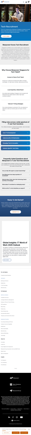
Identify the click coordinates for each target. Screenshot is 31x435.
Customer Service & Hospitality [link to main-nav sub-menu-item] (6, 324)
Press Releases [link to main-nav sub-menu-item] (3, 364)
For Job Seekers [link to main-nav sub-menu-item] (4, 362)
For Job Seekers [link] (4, 272)
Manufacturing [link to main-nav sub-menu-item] (3, 287)
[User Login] (26, 2)
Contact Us (15, 211)
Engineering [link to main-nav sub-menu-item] (3, 283)
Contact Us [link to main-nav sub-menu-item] (3, 344)
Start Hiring (6, 36)
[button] (29, 2)
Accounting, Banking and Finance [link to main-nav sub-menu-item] (7, 321)
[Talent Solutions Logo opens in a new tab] (15, 384)
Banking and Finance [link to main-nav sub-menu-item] (4, 280)
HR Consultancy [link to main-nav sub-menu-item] (4, 304)
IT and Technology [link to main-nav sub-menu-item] (4, 285)
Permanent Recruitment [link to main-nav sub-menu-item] (5, 313)
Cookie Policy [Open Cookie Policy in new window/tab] (19, 408)
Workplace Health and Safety (16, 410)
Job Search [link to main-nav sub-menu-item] (3, 278)
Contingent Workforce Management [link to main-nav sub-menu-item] (7, 299)
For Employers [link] (4, 291)
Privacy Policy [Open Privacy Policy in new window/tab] (13, 408)
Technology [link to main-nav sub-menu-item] (3, 335)
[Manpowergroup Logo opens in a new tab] (15, 391)
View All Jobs (26, 408)
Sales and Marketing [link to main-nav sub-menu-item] (4, 333)
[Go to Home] (5, 2)
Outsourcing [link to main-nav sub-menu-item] (3, 308)
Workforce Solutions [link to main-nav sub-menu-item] (4, 294)
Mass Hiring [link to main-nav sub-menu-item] (3, 306)
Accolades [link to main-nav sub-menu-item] (3, 342)
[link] (15, 417)
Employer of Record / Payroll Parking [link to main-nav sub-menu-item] (7, 302)
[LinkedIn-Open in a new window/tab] (9, 417)
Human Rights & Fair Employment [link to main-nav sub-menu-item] (7, 346)
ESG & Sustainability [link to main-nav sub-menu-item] (4, 328)
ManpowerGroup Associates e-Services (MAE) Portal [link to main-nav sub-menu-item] (10, 348)
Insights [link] (2, 357)
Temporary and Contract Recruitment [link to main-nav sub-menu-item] (7, 315)
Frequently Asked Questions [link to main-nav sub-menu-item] (6, 275)
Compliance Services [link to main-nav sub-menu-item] (4, 297)
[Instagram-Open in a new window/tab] (17, 417)
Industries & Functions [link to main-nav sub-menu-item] (5, 319)
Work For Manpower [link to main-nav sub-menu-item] (4, 353)
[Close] (29, 430)
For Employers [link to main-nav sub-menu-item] (3, 360)
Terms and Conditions (5, 408)
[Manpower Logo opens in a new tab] (14, 378)
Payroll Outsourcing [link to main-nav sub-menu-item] (4, 311)
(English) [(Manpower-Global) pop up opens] (15, 420)
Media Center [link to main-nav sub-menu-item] (3, 351)
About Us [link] (3, 338)
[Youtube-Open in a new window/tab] (21, 417)
